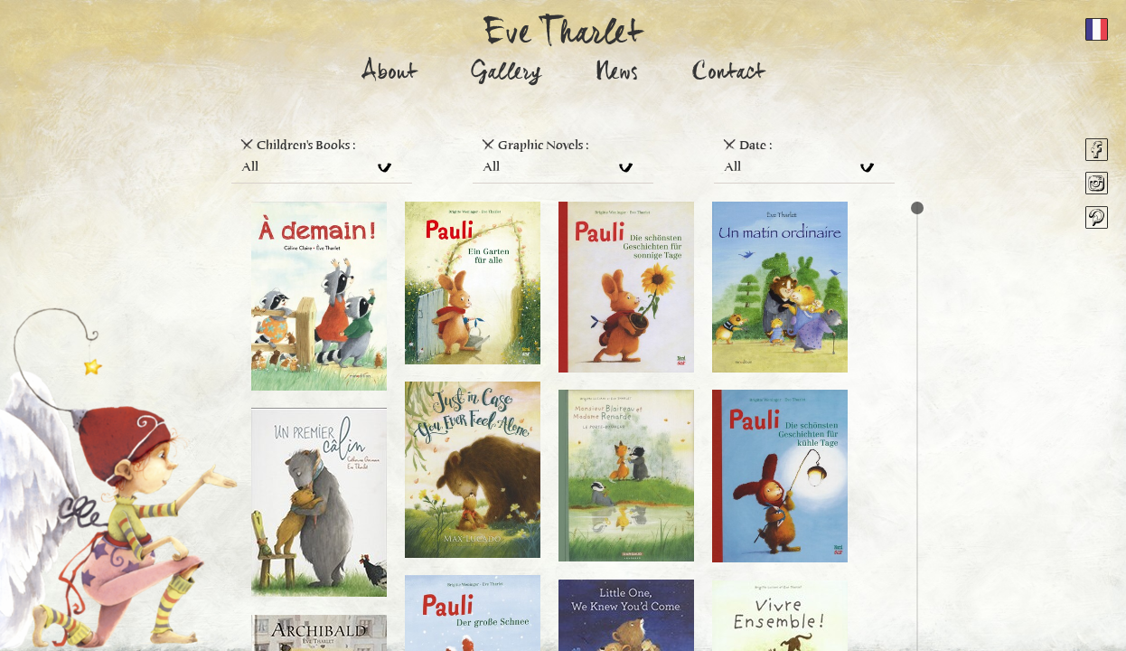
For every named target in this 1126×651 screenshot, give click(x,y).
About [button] (389, 74)
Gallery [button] (506, 74)
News (617, 74)
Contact (728, 74)
